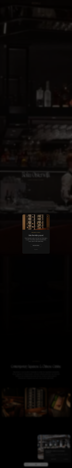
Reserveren (44, 464)
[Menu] (36, 464)
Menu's (27, 464)
